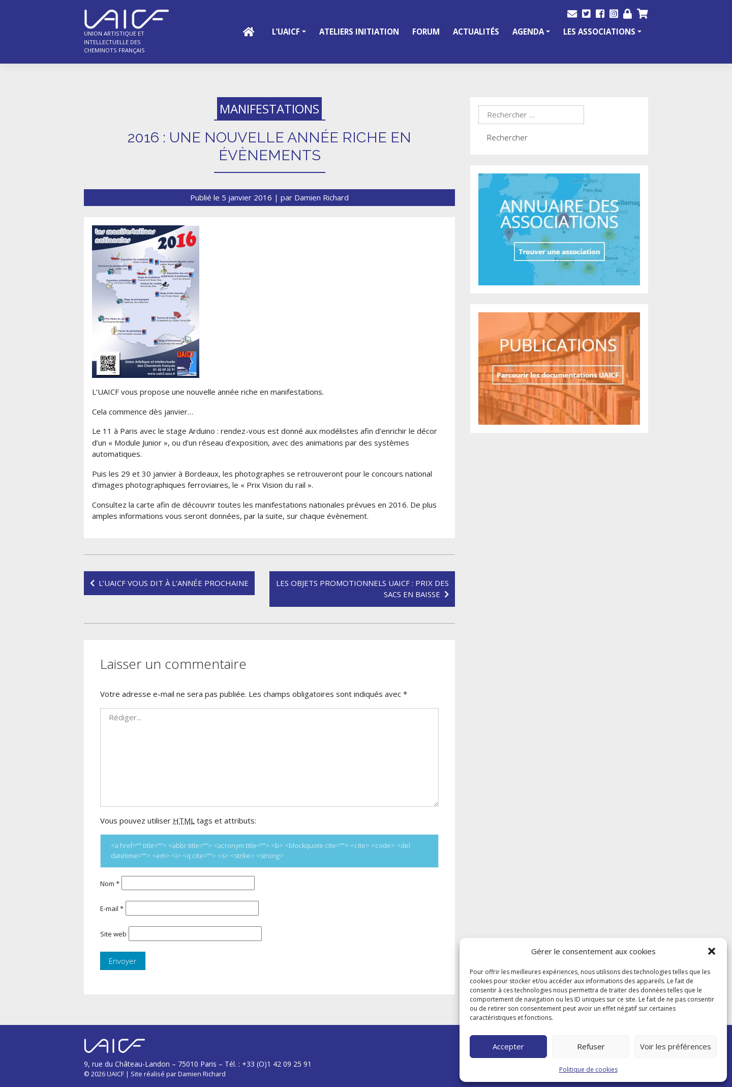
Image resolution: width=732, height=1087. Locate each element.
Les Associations (599, 31)
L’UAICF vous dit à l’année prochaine (174, 583)
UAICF (115, 1073)
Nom (109, 883)
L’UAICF (286, 31)
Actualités (476, 31)
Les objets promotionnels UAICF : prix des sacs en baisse (362, 589)
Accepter (508, 1046)
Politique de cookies (588, 1069)
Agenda (528, 31)
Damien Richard (321, 197)
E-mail (112, 908)
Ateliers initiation (359, 31)
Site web (113, 933)
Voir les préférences (675, 1046)
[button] (712, 951)
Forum (426, 31)
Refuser (591, 1046)
